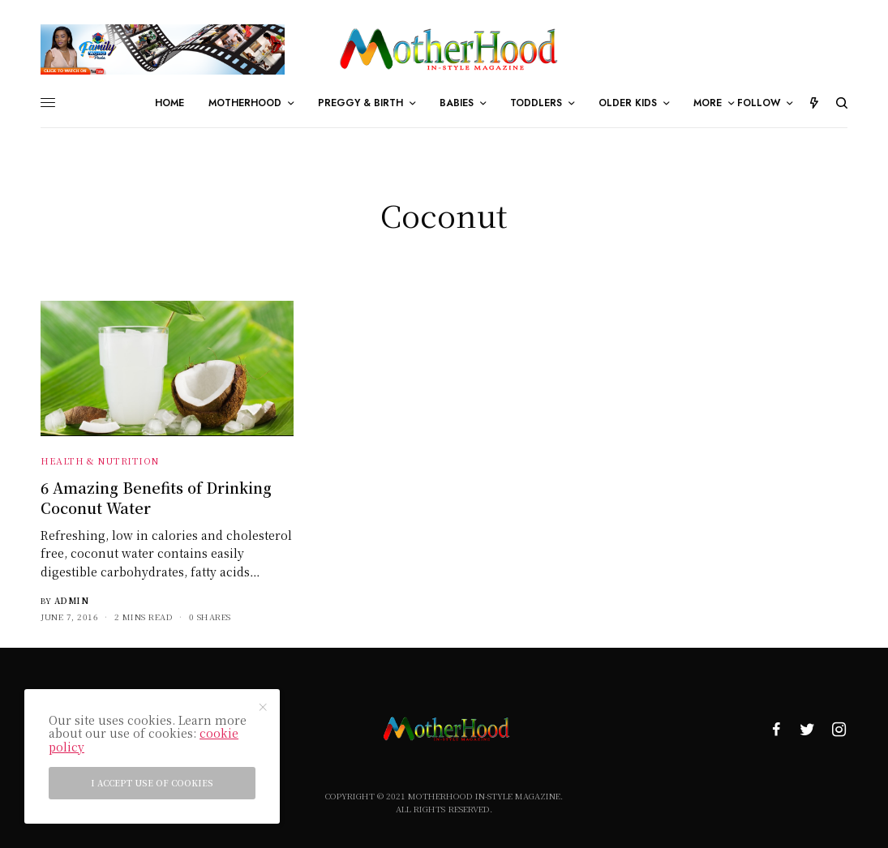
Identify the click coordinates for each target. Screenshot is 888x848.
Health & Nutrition (100, 460)
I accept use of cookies (152, 783)
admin (71, 600)
